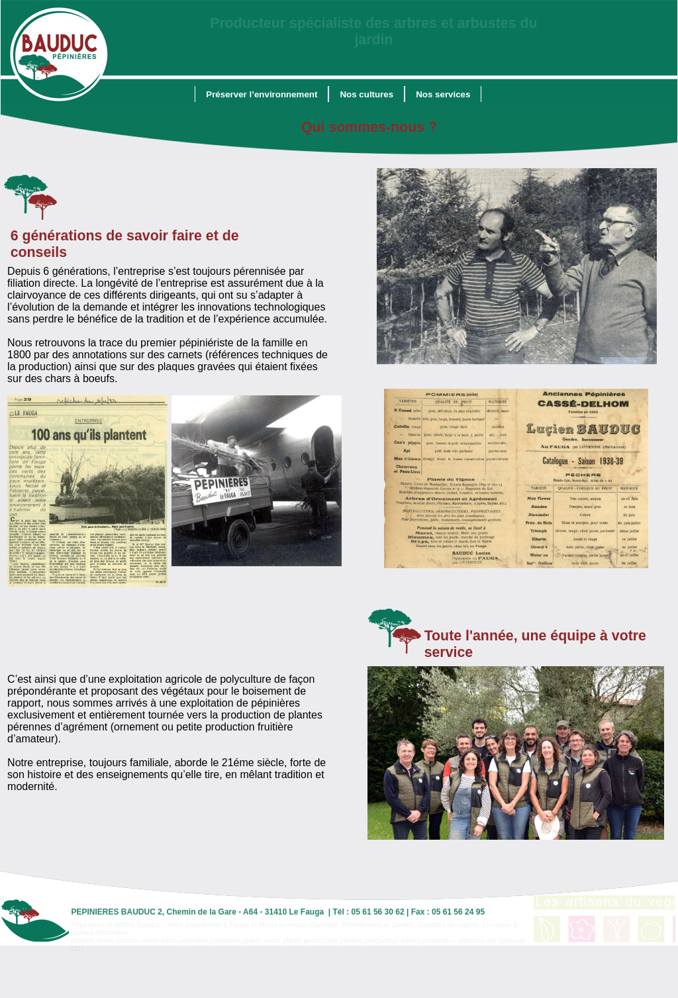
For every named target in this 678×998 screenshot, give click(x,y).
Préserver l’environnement (261, 94)
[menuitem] (261, 94)
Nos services (443, 94)
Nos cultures (366, 94)
